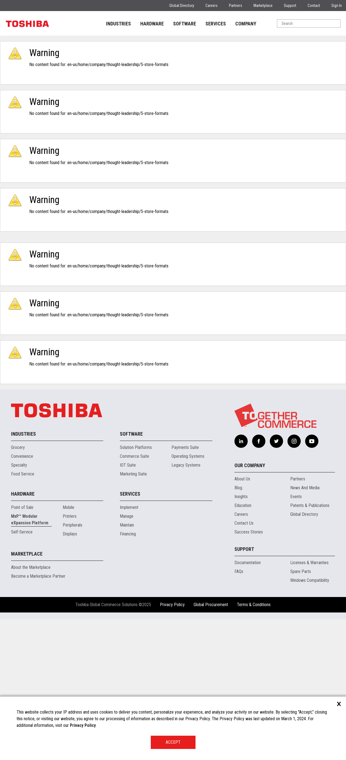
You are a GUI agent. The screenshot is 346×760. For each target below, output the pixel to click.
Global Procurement (211, 604)
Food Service (22, 474)
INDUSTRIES (118, 24)
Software (131, 434)
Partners (235, 5)
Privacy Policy (172, 604)
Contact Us (243, 523)
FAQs (238, 571)
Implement (129, 507)
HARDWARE (152, 24)
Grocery (18, 447)
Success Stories (248, 532)
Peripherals (72, 525)
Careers (211, 5)
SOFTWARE (184, 24)
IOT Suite (128, 465)
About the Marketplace (31, 567)
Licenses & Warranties (309, 562)
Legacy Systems (185, 465)
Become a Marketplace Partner (38, 576)
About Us (242, 479)
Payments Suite (185, 447)
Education (242, 505)
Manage (126, 516)
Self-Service (22, 532)
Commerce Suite (134, 456)
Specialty (19, 465)
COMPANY (245, 24)
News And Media (304, 487)
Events (296, 496)
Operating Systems (187, 456)
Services (130, 494)
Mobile (68, 507)
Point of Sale (22, 507)
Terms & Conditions (254, 604)
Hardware (23, 494)
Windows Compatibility (309, 580)
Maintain (127, 525)
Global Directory (181, 5)
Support (290, 5)
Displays (70, 534)
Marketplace (263, 5)
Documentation (247, 562)
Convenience (22, 456)
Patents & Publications (309, 505)
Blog (238, 487)
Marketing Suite (133, 474)
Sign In (336, 5)
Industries (23, 434)
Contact (314, 5)
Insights (241, 496)
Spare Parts (300, 571)
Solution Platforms (136, 447)
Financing (128, 534)
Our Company (249, 465)
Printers (69, 516)
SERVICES (215, 24)
